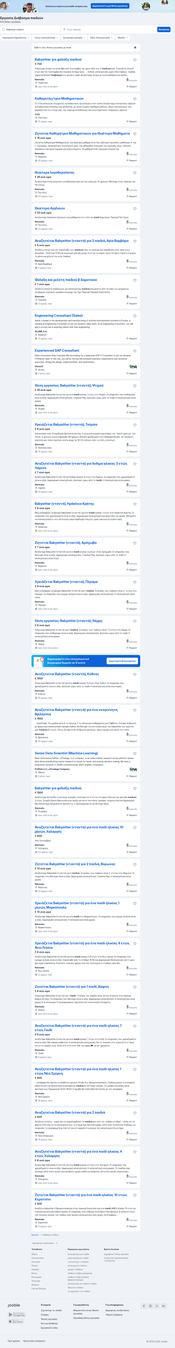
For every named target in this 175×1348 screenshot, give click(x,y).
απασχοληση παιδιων (77, 1265)
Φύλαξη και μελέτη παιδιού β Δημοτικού (66, 280)
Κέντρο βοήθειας (49, 1323)
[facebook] (144, 1306)
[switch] (136, 47)
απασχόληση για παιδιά (78, 1254)
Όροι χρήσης (14, 1341)
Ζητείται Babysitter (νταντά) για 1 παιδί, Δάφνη (72, 987)
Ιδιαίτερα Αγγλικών (50, 208)
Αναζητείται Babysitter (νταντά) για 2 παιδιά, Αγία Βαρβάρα (82, 241)
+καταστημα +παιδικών (78, 1262)
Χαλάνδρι (36, 1281)
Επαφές (45, 1314)
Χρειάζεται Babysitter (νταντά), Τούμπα (66, 424)
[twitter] (157, 1306)
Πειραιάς (35, 1269)
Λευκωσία (36, 1262)
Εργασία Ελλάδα (49, 1327)
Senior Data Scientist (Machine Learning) (66, 753)
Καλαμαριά (36, 1277)
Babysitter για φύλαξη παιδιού (58, 59)
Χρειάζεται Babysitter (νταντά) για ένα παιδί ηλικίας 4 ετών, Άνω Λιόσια (82, 945)
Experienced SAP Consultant (57, 350)
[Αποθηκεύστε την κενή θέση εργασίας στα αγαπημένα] (135, 60)
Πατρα (34, 1265)
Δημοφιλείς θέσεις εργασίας (116, 1254)
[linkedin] (163, 1306)
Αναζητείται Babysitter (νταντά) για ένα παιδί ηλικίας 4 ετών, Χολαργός (78, 1154)
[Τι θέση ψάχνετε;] (30, 29)
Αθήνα (34, 1254)
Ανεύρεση (164, 29)
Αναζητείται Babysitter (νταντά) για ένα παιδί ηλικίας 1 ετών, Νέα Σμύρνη (78, 1071)
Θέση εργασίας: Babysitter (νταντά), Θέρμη (68, 621)
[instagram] (150, 1306)
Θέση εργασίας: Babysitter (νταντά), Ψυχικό (69, 385)
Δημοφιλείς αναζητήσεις (45, 1243)
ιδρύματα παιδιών (75, 1287)
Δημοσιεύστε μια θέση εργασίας (110, 6)
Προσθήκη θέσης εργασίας (86, 1318)
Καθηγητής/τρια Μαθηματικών (59, 98)
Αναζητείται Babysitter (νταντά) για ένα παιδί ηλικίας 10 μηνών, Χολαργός (79, 829)
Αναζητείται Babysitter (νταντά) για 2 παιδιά (70, 1112)
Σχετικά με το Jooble (51, 1310)
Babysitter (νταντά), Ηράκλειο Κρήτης (64, 504)
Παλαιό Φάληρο (39, 1288)
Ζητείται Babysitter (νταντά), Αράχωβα (66, 543)
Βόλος (34, 1273)
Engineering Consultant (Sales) (59, 316)
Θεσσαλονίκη (38, 1258)
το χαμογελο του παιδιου (79, 1291)
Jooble (164, 1341)
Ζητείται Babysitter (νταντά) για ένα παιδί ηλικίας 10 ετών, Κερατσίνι (81, 1197)
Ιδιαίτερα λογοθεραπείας (54, 172)
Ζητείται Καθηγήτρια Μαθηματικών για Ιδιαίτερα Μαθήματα (82, 133)
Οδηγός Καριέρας (114, 1314)
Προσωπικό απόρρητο (34, 1341)
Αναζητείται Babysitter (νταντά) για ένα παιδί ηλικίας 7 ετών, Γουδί (78, 1028)
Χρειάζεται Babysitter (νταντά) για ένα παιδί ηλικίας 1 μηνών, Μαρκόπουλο (77, 905)
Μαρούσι (35, 1285)
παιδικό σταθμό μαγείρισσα (80, 1273)
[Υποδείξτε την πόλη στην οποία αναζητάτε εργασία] (91, 29)
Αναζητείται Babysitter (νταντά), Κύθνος (67, 674)
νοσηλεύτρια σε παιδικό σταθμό (82, 1283)
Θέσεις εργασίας (49, 1319)
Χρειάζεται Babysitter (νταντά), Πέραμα (66, 582)
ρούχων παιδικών (75, 1269)
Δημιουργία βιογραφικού (122, 661)
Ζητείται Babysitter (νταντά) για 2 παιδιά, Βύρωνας (75, 864)
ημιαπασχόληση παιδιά (78, 1258)
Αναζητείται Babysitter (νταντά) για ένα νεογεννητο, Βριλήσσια (76, 712)
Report (131, 86)
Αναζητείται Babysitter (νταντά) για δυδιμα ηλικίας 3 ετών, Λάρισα (81, 466)
